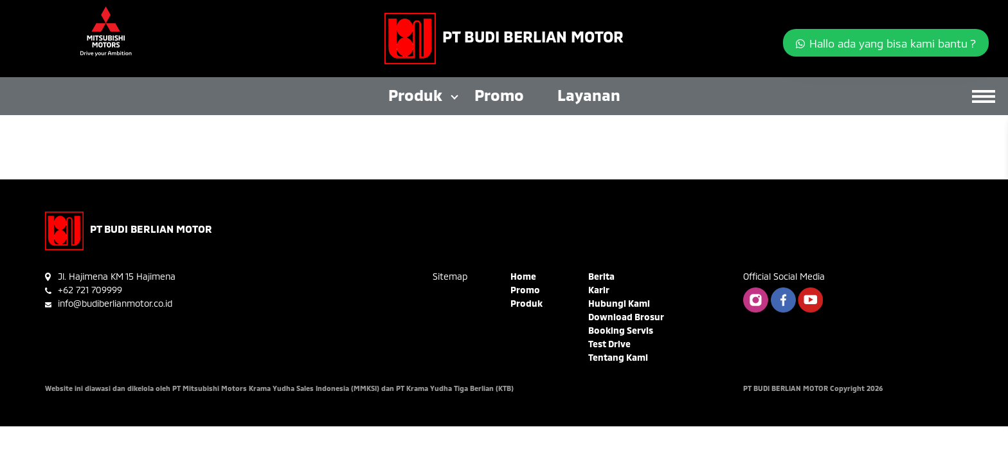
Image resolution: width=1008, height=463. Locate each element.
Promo (499, 95)
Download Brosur (626, 316)
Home (523, 276)
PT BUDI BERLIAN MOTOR (533, 36)
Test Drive (609, 343)
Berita (601, 276)
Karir (598, 289)
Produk (415, 95)
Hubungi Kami (619, 303)
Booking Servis (620, 330)
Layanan (588, 95)
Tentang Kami (618, 357)
